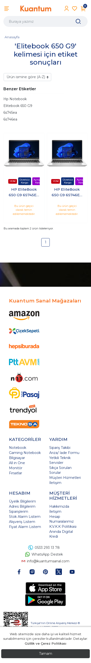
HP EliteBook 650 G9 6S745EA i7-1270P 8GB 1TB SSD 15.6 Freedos (24, 192)
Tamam (45, 653)
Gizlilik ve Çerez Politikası (45, 643)
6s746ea (10, 119)
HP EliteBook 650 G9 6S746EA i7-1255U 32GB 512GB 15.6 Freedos (67, 192)
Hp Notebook (15, 99)
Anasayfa (12, 37)
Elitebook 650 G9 (17, 106)
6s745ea (10, 112)
